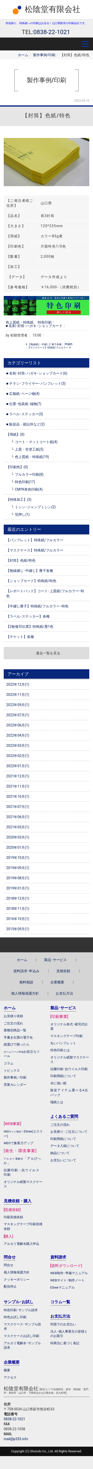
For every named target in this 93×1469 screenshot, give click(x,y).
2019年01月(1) (17, 888)
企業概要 (57, 982)
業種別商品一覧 (15, 1030)
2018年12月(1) (17, 898)
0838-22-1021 (14, 1419)
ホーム (23, 55)
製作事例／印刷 (15, 1077)
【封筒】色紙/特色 (20, 560)
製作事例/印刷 (44, 55)
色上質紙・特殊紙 (19, 322)
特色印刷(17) (25, 482)
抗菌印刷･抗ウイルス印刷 (69, 1069)
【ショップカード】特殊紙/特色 (31, 581)
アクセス (10, 1377)
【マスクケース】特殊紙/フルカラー (34, 550)
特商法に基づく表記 (64, 1343)
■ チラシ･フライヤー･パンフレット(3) (35, 383)
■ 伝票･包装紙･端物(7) (23, 404)
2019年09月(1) (17, 868)
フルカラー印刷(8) (29, 474)
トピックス (12, 1070)
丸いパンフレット (63, 1043)
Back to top (46, 944)
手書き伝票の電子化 (18, 1037)
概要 (7, 1370)
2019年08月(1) (17, 878)
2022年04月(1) (17, 735)
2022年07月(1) (17, 715)
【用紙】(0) (15, 434)
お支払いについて (63, 1160)
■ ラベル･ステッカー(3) (24, 414)
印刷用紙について (63, 1076)
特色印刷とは (60, 1050)
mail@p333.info (16, 1439)
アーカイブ (18, 674)
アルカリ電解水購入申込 (21, 1244)
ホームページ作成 (14, 1051)
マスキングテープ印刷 (66, 1036)
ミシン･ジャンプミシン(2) (35, 507)
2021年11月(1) (17, 786)
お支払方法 (64, 993)
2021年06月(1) (17, 817)
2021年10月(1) (17, 796)
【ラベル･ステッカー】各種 (28, 616)
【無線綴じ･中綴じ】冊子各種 (29, 571)
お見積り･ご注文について (69, 1131)
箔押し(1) (22, 514)
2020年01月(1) (17, 847)
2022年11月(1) (17, 695)
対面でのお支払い (63, 1324)
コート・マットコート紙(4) (36, 442)
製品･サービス (55, 960)
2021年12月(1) (17, 776)
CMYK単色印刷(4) (29, 489)
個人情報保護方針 (25, 993)
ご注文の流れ (60, 1125)
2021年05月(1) (17, 827)
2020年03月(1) (17, 837)
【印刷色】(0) (17, 467)
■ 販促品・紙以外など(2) (25, 424)
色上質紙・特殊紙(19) (32, 457)
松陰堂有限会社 (52, 9)
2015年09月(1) (17, 929)
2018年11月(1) (17, 909)
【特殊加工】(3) (18, 500)
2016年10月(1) (17, 919)
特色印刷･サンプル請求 (21, 1310)
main (68, 344)
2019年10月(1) (17, 858)
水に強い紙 (58, 1083)
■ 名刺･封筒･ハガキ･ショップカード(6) (36, 373)
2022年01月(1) (17, 766)
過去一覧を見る (48, 653)
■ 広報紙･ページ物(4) (22, 394)
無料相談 (26, 982)
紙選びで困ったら (17, 1044)
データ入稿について (64, 1146)
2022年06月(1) (17, 725)
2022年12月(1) (17, 684)
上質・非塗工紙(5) (29, 449)
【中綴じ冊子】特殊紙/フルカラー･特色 (37, 606)
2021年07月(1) (17, 807)
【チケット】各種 (20, 637)
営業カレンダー (15, 1085)
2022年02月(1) (17, 756)
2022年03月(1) (17, 746)
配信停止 (10, 1286)
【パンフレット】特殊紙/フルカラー (34, 540)
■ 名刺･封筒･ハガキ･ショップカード (34, 326)
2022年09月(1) (17, 705)
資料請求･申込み (26, 971)
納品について (60, 1153)
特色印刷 (45, 322)
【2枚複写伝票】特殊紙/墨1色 (29, 627)
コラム (8, 1063)
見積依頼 (63, 971)
